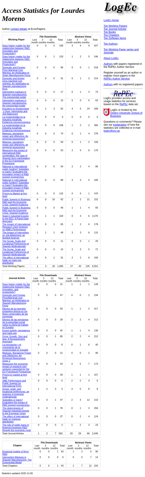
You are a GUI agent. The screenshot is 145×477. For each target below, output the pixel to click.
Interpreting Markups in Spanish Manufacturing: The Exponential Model (17, 460)
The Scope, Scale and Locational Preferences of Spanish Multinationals (15, 244)
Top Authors (110, 43)
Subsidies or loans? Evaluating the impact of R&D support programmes (16, 402)
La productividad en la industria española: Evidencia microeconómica (16, 119)
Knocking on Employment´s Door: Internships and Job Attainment (15, 111)
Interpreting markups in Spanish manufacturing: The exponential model (14, 94)
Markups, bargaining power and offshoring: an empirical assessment (15, 145)
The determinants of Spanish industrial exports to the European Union (15, 411)
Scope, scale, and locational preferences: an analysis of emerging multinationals (15, 393)
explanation (119, 124)
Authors (108, 63)
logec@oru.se (112, 130)
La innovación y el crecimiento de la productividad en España (15, 347)
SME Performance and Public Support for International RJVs (14, 383)
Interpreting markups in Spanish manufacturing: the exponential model (14, 103)
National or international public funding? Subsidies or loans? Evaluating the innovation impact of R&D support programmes (15, 171)
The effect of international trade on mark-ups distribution (15, 260)
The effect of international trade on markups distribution (15, 419)
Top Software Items (115, 38)
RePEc (124, 104)
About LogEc (111, 58)
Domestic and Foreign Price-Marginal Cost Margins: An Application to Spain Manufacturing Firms (16, 71)
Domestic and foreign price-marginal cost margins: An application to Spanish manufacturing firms (15, 83)
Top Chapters (111, 35)
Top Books (110, 32)
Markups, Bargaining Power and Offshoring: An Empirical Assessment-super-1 (16, 357)
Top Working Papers (115, 25)
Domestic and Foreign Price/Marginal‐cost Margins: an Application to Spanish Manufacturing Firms (15, 300)
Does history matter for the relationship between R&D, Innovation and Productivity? (16, 49)
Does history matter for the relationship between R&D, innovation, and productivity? (16, 288)
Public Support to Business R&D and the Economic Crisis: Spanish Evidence (16, 202)
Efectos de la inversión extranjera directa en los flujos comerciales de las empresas (15, 312)
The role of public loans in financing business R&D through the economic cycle (16, 427)
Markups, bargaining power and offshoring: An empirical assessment (15, 136)
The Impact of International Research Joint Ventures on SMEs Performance (16, 227)
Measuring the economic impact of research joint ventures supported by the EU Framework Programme (16, 367)
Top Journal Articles (115, 29)
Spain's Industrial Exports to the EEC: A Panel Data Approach (15, 218)
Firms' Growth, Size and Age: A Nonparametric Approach (14, 339)
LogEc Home (111, 20)
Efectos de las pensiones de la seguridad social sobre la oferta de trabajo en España (15, 323)
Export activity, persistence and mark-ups (16, 331)
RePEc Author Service (117, 78)
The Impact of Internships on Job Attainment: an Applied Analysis (15, 235)
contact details (19, 29)
